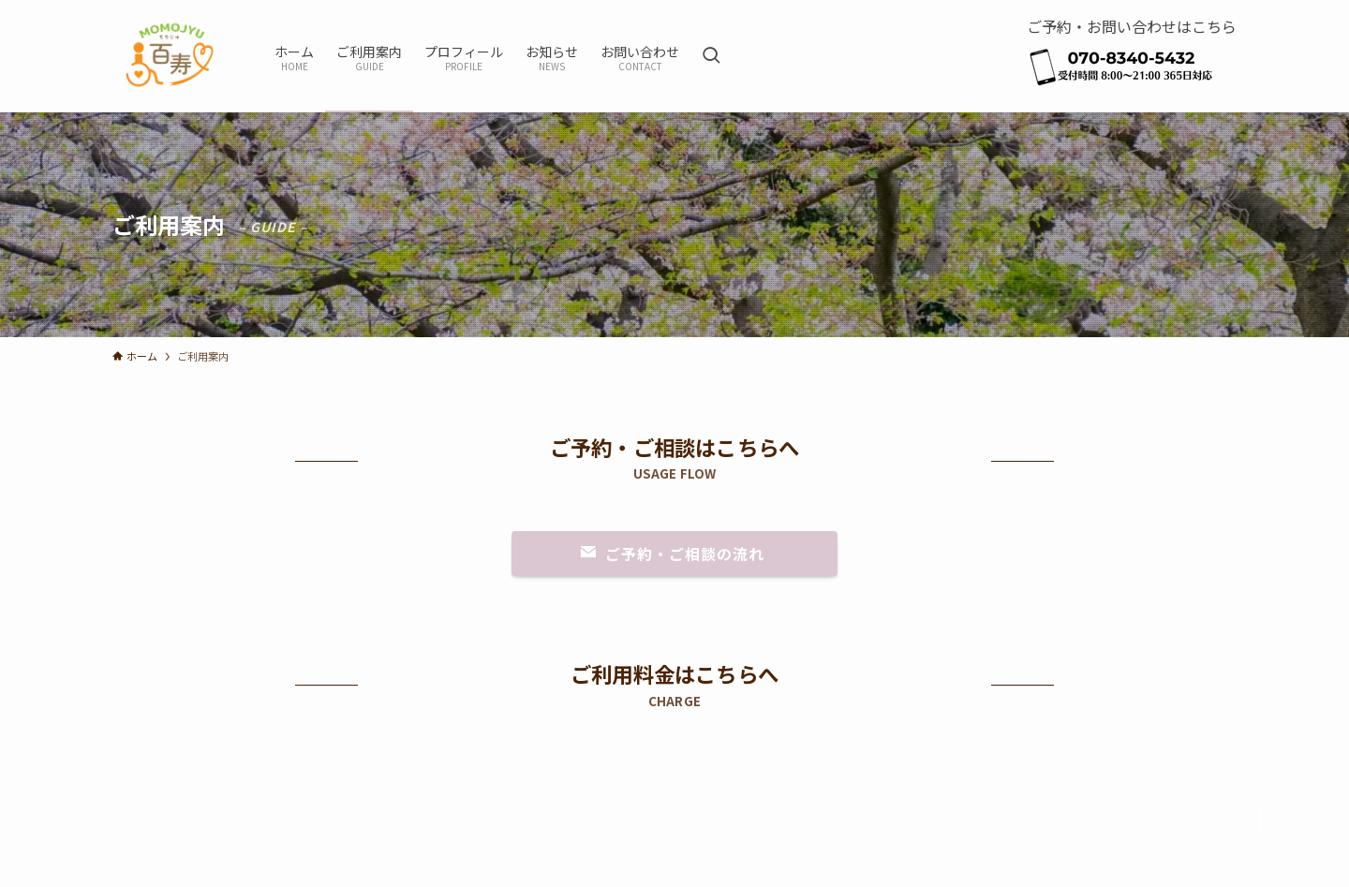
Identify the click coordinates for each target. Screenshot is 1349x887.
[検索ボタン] (711, 56)
